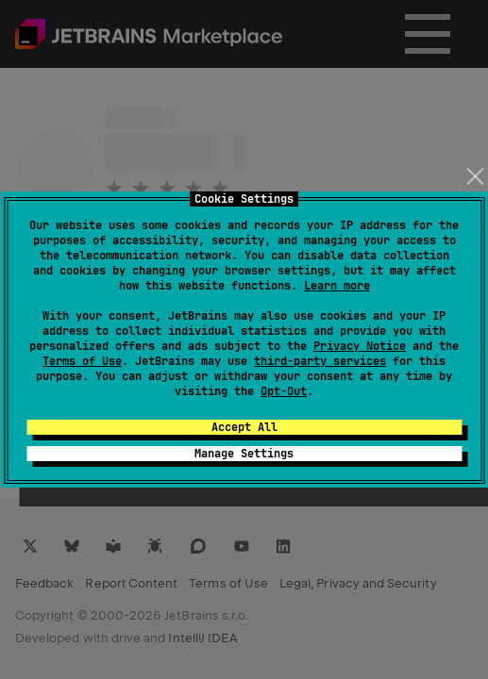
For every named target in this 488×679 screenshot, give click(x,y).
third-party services (320, 361)
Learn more (337, 285)
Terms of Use (82, 361)
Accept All (244, 427)
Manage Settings (244, 453)
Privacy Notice (359, 346)
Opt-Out (284, 391)
